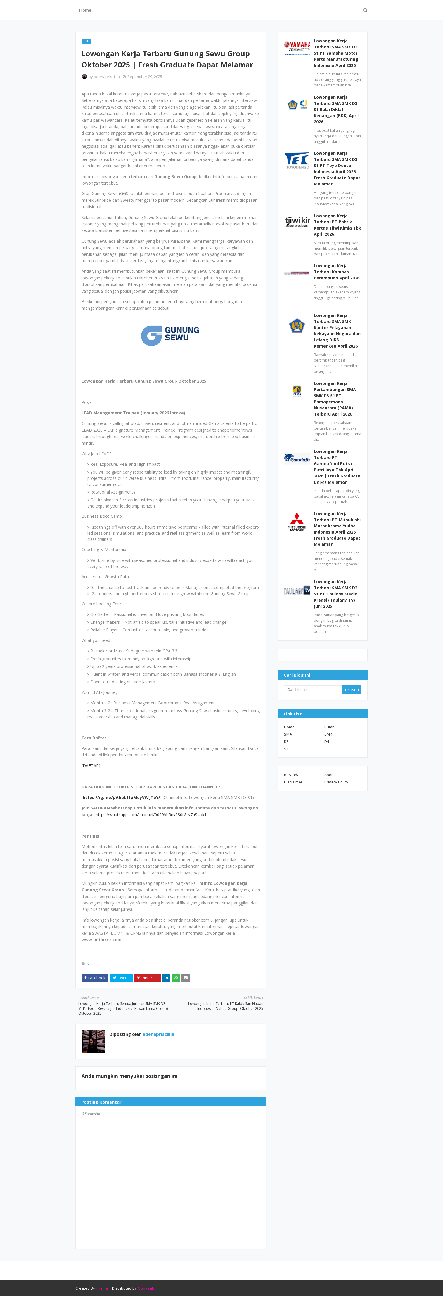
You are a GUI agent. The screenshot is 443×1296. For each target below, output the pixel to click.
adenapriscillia (107, 76)
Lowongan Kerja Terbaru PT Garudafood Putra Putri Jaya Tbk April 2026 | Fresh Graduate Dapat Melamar (337, 467)
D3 (286, 741)
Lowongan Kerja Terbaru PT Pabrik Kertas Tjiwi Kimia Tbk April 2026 (337, 225)
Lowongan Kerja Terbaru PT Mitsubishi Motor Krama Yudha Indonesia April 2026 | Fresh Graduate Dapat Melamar (337, 529)
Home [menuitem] (85, 10)
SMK (328, 734)
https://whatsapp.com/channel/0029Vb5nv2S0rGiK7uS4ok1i (151, 814)
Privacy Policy (336, 782)
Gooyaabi (146, 1288)
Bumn (329, 726)
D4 (326, 741)
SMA (288, 734)
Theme (102, 1288)
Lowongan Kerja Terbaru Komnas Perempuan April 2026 (336, 272)
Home (289, 726)
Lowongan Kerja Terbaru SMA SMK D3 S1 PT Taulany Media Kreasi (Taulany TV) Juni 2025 (335, 594)
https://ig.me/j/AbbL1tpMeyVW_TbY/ (121, 797)
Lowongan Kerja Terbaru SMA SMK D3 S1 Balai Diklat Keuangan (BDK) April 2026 (336, 109)
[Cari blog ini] (313, 689)
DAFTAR (91, 765)
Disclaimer (293, 782)
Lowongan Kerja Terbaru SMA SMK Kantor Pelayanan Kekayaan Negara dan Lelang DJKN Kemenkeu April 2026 (337, 330)
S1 (88, 963)
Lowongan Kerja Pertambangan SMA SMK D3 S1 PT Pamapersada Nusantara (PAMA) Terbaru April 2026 (335, 399)
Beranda (292, 774)
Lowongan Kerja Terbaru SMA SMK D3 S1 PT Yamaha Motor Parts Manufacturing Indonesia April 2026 (336, 53)
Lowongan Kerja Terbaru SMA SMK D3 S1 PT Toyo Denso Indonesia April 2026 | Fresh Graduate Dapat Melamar (337, 168)
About (329, 774)
